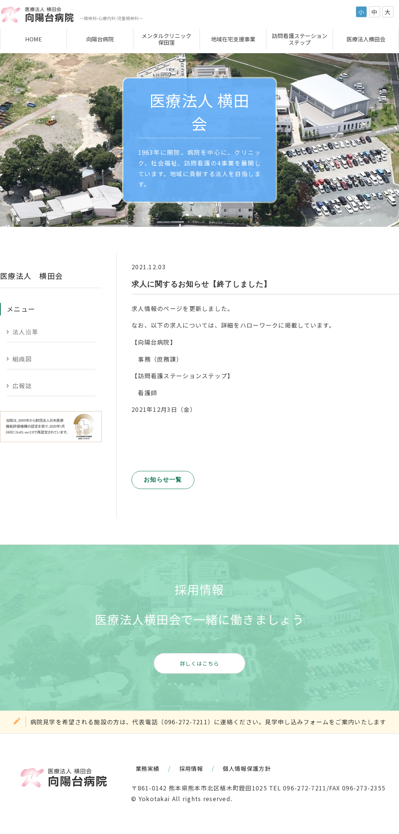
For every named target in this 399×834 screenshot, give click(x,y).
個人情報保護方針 (247, 768)
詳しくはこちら (199, 663)
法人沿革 (25, 331)
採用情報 (191, 768)
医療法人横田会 (366, 39)
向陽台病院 (100, 39)
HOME (33, 39)
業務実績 (148, 768)
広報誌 (22, 385)
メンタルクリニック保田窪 (166, 39)
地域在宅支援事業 (233, 39)
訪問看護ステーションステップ (299, 39)
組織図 (22, 358)
